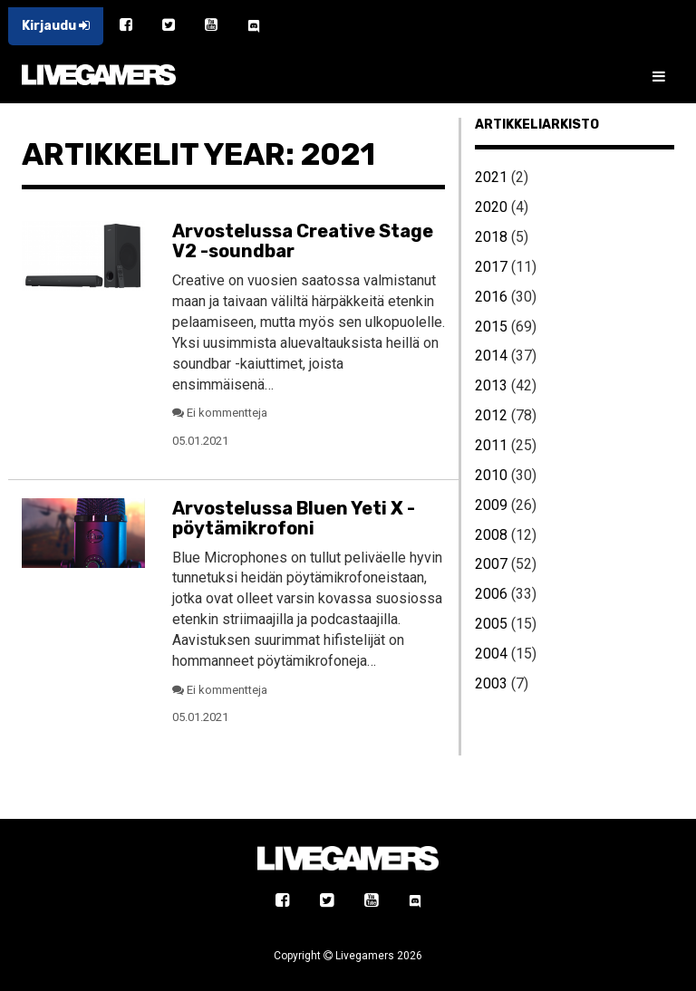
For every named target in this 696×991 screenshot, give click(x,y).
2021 (491, 177)
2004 (491, 653)
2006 (491, 593)
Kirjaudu (56, 26)
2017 (491, 266)
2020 (491, 207)
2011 (491, 445)
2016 (491, 296)
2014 (491, 355)
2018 (491, 236)
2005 (491, 623)
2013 (491, 385)
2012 (491, 415)
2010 (491, 475)
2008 (491, 535)
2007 (491, 563)
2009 (491, 505)
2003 (491, 683)
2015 (491, 326)
